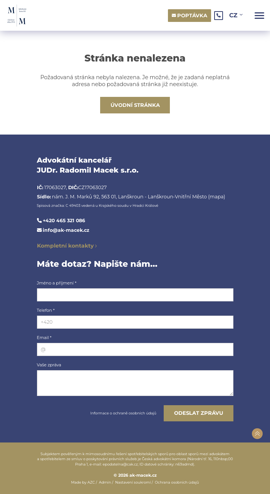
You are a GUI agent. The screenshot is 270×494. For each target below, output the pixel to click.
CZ (234, 15)
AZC (91, 482)
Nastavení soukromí (133, 482)
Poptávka (192, 15)
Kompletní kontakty (65, 245)
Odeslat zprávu (198, 413)
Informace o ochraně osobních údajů (123, 413)
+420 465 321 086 (64, 220)
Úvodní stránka (135, 105)
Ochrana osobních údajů (177, 482)
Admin (105, 482)
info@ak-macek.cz (66, 230)
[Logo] (17, 16)
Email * (44, 337)
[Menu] (259, 16)
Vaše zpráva (49, 365)
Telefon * (46, 310)
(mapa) (216, 197)
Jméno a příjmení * (57, 283)
